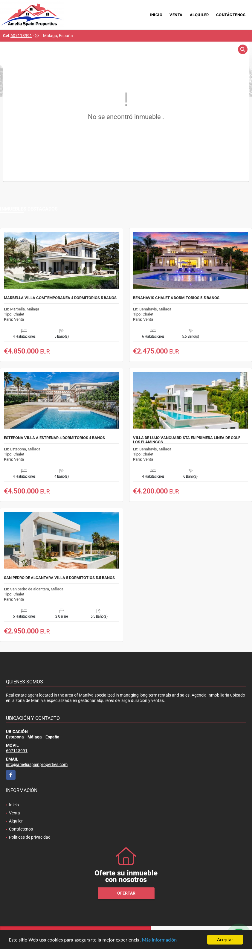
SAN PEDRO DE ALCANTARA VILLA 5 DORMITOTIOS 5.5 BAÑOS (59, 578)
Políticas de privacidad (30, 837)
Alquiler (199, 15)
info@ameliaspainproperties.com (37, 764)
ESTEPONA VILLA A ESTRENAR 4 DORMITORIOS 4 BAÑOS (54, 438)
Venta (176, 15)
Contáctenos (231, 15)
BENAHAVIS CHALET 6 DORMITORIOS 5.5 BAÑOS (176, 298)
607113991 (21, 35)
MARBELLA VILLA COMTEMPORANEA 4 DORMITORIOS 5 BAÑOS (60, 298)
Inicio (156, 15)
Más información (159, 940)
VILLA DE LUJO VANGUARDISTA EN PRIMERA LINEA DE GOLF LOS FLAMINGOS (186, 440)
